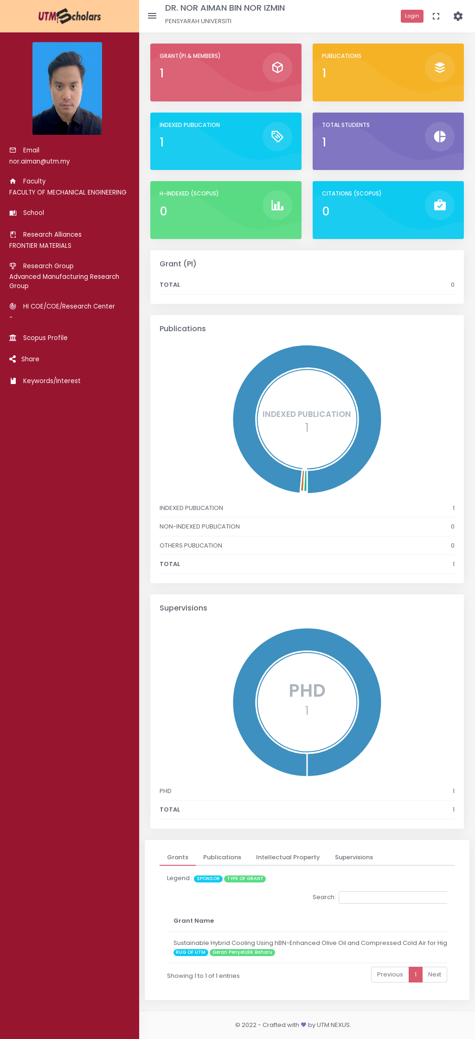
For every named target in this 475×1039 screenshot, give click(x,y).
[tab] (178, 857)
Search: (382, 897)
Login (412, 15)
